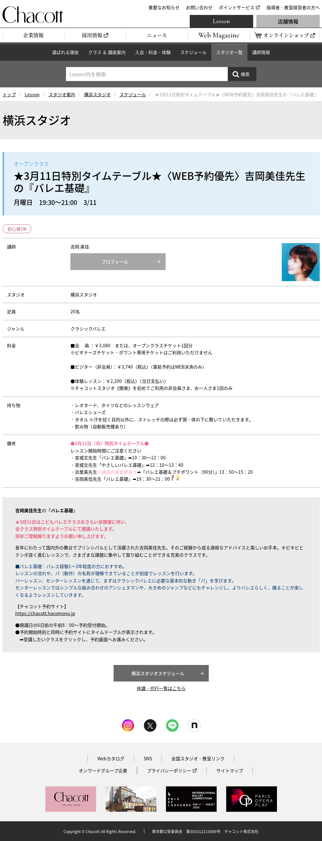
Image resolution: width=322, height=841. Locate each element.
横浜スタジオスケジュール (157, 673)
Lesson (221, 21)
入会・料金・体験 (153, 52)
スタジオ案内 (62, 94)
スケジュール (193, 52)
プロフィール (115, 261)
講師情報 (261, 52)
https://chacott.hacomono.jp (45, 613)
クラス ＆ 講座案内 (107, 52)
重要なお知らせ (164, 7)
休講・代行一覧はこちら (161, 688)
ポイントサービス (236, 7)
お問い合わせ (199, 7)
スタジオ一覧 (229, 52)
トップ (9, 94)
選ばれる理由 (65, 52)
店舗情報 (288, 21)
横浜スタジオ (97, 94)
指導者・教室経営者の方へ (293, 7)
